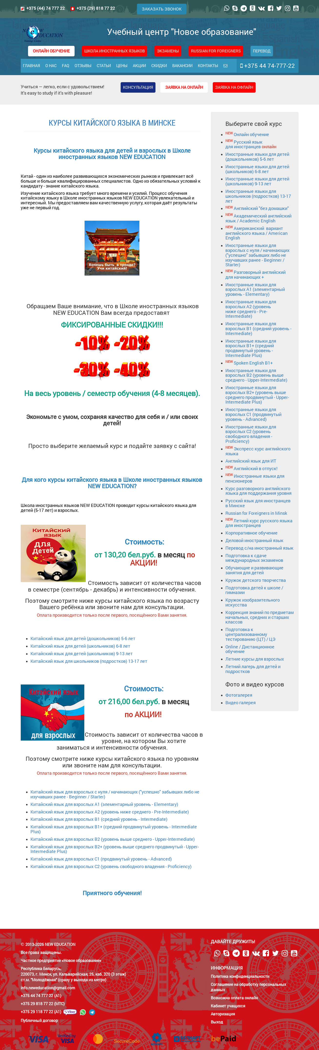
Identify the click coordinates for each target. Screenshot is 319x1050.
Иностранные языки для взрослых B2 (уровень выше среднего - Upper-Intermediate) (256, 375)
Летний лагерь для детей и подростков (252, 669)
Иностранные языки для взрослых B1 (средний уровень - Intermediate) (258, 328)
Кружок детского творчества (255, 580)
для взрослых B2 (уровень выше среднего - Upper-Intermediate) (129, 839)
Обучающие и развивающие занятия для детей (254, 570)
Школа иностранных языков (114, 50)
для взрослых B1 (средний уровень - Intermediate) (115, 819)
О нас (51, 65)
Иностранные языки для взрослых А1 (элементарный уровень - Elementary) (255, 289)
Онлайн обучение (251, 134)
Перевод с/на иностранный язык (259, 548)
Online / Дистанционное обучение (249, 649)
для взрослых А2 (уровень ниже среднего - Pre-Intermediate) (126, 812)
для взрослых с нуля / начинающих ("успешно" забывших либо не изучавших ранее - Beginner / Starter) (114, 794)
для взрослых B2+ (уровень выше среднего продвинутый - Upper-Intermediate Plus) (114, 849)
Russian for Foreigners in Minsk (256, 513)
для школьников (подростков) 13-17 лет (105, 661)
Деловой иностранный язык (254, 540)
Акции (139, 65)
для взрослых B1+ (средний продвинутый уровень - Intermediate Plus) (113, 829)
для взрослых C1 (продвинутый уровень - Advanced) (118, 859)
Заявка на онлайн (184, 87)
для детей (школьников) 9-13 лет (98, 653)
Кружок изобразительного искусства (252, 602)
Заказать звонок (162, 9)
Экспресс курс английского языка (257, 451)
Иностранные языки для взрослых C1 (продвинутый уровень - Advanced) (253, 414)
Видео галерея (240, 702)
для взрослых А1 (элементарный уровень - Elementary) (121, 804)
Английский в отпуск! (256, 468)
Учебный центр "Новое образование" (138, 33)
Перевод (262, 50)
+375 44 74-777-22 (267, 65)
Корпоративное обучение (251, 533)
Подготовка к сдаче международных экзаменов (254, 558)
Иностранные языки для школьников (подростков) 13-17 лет (258, 196)
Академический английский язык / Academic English (258, 218)
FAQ (65, 65)
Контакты (208, 65)
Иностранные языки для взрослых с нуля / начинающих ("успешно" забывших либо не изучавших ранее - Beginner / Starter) (257, 254)
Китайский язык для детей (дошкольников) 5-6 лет (82, 638)
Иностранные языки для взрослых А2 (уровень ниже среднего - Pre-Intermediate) (250, 309)
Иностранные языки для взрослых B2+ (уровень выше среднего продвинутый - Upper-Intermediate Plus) (257, 395)
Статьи (104, 65)
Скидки (159, 65)
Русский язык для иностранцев (250, 144)
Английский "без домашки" (261, 208)
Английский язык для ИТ (250, 461)
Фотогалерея (238, 695)
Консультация (138, 87)
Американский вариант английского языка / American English (256, 233)
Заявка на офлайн (234, 87)
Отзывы (83, 65)
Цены (121, 65)
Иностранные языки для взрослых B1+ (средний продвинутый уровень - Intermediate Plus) (250, 348)
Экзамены (168, 50)
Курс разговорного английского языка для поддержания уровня (258, 490)
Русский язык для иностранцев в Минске (257, 503)
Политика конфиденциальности (240, 976)
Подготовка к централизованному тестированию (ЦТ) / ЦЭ (250, 634)
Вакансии (182, 65)
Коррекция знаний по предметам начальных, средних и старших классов (259, 617)
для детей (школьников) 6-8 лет (97, 646)
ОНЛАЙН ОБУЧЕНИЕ (51, 50)
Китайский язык (47, 646)
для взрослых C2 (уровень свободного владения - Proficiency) (128, 866)
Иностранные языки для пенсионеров (254, 478)
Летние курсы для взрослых (254, 659)
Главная (31, 65)
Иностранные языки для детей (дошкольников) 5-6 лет (257, 156)
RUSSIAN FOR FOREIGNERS (216, 50)
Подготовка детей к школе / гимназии (254, 590)
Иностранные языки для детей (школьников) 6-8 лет (257, 169)
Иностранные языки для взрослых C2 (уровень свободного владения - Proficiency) (250, 434)
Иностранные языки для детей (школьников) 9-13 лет (257, 181)
